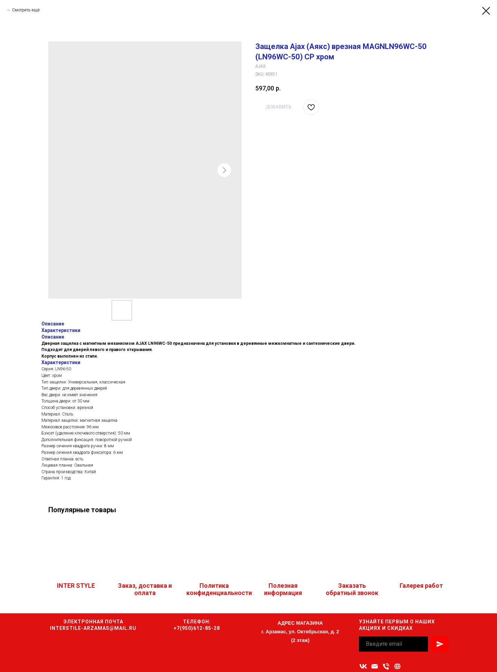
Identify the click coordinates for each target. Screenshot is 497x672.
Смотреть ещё (26, 10)
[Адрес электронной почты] (374, 666)
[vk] (363, 666)
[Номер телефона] (386, 666)
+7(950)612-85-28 (197, 628)
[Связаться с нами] (397, 666)
